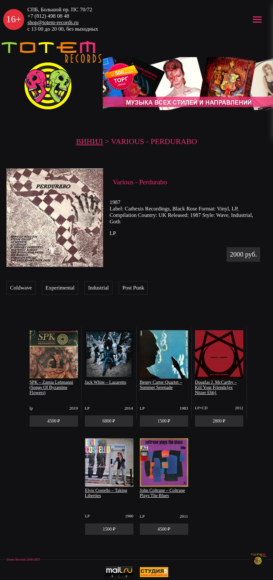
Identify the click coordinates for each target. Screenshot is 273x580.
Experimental (59, 288)
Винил (89, 141)
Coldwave (21, 288)
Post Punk (133, 288)
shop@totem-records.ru (53, 22)
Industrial (98, 288)
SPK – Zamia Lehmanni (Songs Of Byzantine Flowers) (51, 387)
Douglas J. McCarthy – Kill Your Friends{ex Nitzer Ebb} (216, 387)
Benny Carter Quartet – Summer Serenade (161, 385)
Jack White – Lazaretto (105, 382)
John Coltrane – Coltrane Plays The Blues (162, 493)
